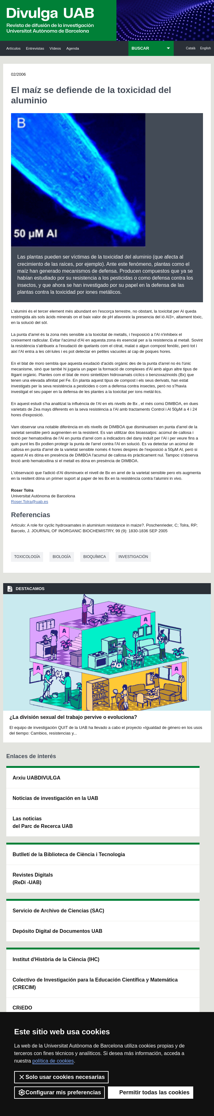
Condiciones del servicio (52, 1009)
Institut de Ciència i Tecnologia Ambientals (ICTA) (186, 832)
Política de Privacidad (152, 1004)
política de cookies (53, 1061)
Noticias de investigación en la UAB (26, 828)
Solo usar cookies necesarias (61, 1077)
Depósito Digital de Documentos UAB (105, 840)
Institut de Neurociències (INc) (186, 785)
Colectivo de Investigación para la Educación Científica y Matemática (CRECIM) (146, 862)
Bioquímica (94, 557)
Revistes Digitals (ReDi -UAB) (63, 855)
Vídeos (55, 48)
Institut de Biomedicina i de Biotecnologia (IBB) (187, 886)
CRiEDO (143, 916)
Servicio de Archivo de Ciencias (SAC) (106, 793)
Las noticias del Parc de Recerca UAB (22, 882)
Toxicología (27, 557)
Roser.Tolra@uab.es (29, 501)
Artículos (13, 48)
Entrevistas (35, 48)
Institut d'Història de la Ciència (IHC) (144, 793)
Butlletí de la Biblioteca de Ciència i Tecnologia (65, 800)
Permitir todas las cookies (150, 1092)
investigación (133, 557)
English (205, 48)
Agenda (72, 48)
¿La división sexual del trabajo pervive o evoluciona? (73, 717)
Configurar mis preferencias (59, 1092)
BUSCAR (140, 48)
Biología (61, 557)
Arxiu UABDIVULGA (26, 785)
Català (190, 48)
